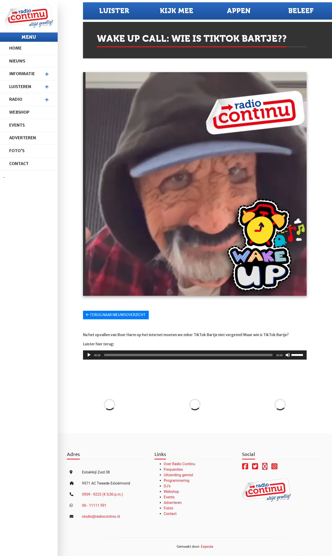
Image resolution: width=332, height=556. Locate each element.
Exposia (207, 546)
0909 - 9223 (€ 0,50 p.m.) (102, 494)
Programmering (176, 480)
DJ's (167, 486)
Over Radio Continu (179, 464)
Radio (15, 99)
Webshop (19, 112)
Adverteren (22, 137)
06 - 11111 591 (94, 505)
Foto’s (16, 150)
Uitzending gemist (178, 475)
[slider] (188, 355)
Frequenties (173, 469)
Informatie (22, 73)
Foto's (168, 508)
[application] (195, 355)
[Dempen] (287, 355)
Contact (19, 163)
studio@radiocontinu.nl (101, 516)
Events (17, 125)
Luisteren (20, 86)
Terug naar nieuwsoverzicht (116, 315)
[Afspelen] (89, 355)
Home (15, 48)
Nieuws (17, 61)
